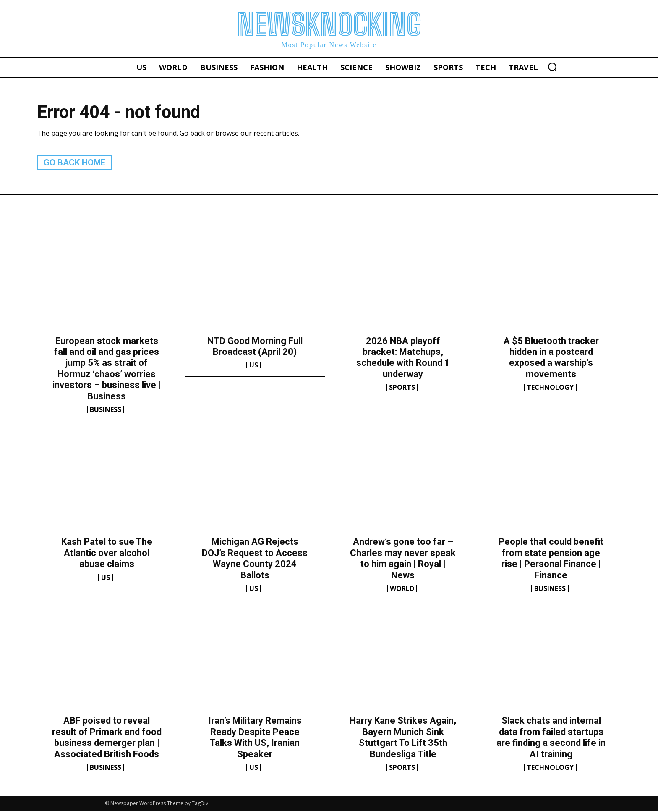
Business (105, 409)
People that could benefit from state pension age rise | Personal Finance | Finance (551, 558)
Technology (550, 387)
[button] (552, 67)
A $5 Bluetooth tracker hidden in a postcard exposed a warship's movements (551, 357)
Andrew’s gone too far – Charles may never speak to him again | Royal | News (403, 558)
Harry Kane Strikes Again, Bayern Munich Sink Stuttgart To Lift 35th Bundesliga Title (403, 737)
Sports (402, 387)
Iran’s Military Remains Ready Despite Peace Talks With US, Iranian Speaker (255, 737)
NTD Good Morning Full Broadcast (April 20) (255, 346)
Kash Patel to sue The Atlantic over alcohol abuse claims (106, 552)
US (253, 365)
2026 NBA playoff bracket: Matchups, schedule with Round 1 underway (403, 357)
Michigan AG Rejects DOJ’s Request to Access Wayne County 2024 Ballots (255, 558)
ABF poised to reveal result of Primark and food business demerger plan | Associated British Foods (107, 737)
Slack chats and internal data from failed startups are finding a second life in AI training (551, 737)
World (402, 588)
